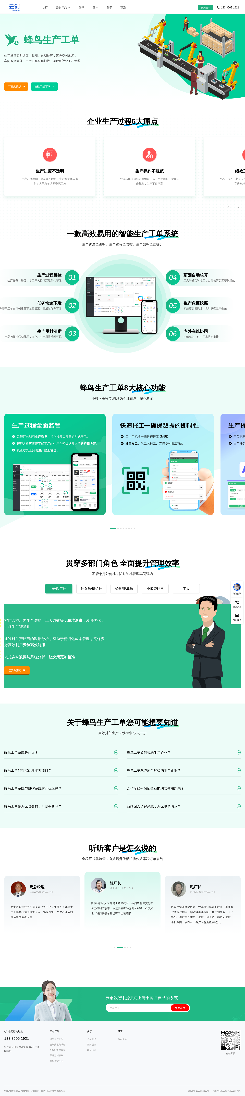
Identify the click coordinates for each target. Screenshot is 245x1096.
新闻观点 (91, 1044)
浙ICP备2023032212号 (198, 1091)
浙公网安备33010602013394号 (226, 1091)
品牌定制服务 (56, 1055)
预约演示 (205, 7)
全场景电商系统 (57, 1044)
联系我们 (91, 1050)
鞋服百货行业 (56, 1061)
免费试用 (180, 1007)
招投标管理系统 (57, 1050)
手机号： (115, 1008)
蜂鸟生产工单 (56, 1039)
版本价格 (122, 1039)
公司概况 (91, 1039)
